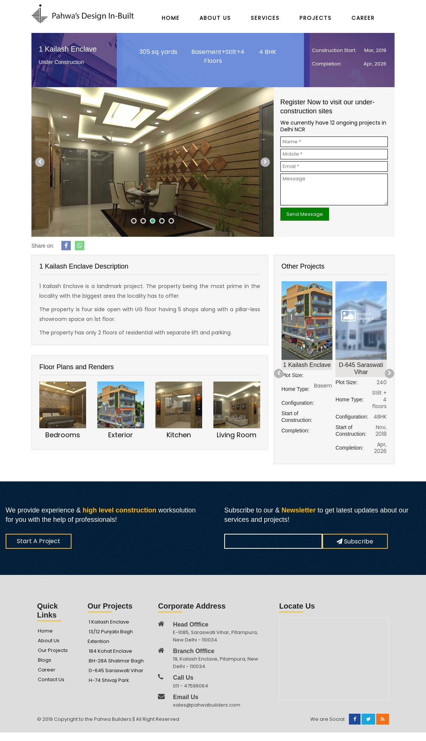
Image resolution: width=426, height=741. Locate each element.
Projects (315, 18)
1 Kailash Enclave (109, 621)
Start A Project (38, 541)
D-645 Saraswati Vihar (116, 670)
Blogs (44, 660)
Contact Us (51, 679)
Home (171, 18)
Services (265, 18)
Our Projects (53, 650)
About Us (215, 18)
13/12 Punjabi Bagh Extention (110, 636)
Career (363, 18)
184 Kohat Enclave (110, 651)
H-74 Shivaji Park (109, 680)
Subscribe (355, 541)
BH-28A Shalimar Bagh (116, 660)
